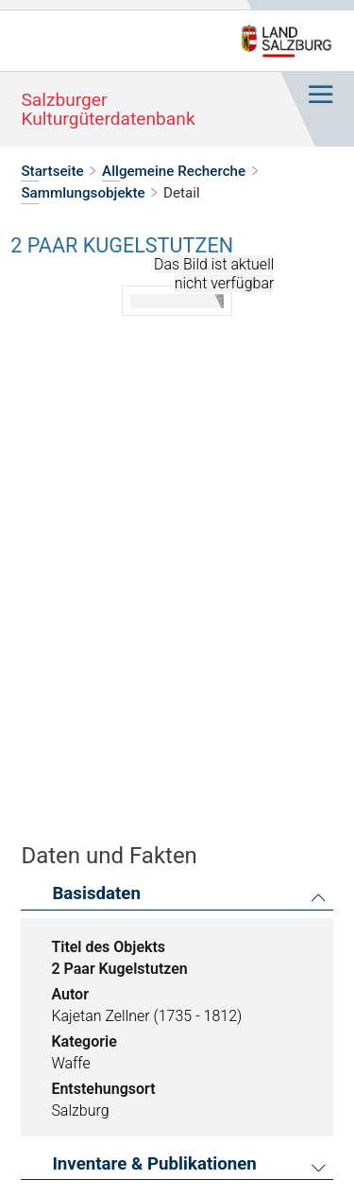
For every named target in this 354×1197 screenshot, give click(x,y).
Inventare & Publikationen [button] (154, 1164)
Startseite (52, 171)
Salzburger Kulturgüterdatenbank (107, 109)
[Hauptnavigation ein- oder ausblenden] (320, 95)
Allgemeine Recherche (173, 171)
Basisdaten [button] (96, 894)
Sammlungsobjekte (82, 192)
